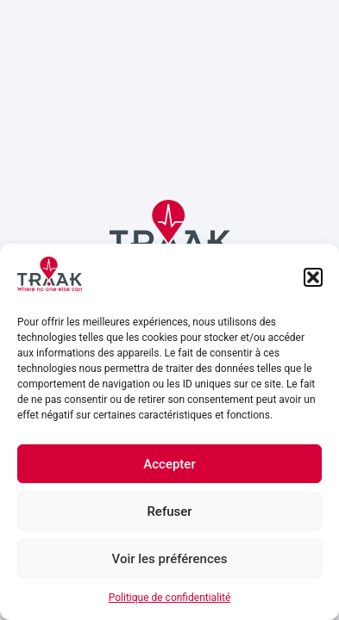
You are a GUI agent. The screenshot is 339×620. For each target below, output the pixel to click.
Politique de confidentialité (170, 598)
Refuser (169, 511)
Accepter (169, 464)
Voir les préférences (170, 559)
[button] (313, 277)
